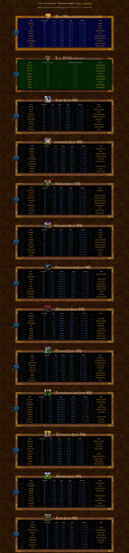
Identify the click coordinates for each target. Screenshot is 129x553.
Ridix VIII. (30, 65)
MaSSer (31, 35)
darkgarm (31, 488)
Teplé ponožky (100, 84)
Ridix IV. (29, 76)
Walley (31, 493)
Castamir (30, 289)
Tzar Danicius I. (32, 545)
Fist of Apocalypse (100, 200)
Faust (32, 372)
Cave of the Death (100, 43)
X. (101, 547)
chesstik (32, 129)
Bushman (32, 161)
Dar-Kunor (31, 114)
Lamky (100, 23)
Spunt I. (31, 419)
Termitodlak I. (31, 291)
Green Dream (101, 161)
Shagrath (32, 166)
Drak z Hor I (31, 190)
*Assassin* (30, 412)
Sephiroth (32, 294)
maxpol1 (31, 193)
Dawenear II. (31, 198)
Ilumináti (100, 73)
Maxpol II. (31, 23)
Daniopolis (31, 200)
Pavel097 (32, 485)
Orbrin (32, 338)
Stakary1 (30, 453)
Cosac (31, 330)
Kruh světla (101, 281)
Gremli (31, 505)
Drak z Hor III (32, 362)
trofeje (79, 3)
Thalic (31, 286)
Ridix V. (30, 73)
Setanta (32, 525)
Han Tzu (30, 443)
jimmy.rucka (30, 448)
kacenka (31, 126)
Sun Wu (29, 407)
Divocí (100, 33)
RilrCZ (30, 402)
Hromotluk (31, 116)
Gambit (31, 43)
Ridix (29, 84)
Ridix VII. (29, 68)
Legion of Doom (100, 210)
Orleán (101, 542)
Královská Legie (99, 126)
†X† (31, 284)
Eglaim (31, 328)
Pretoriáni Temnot (100, 38)
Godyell (31, 254)
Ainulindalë (100, 190)
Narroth (31, 109)
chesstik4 (32, 168)
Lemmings (101, 328)
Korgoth (31, 498)
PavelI (31, 208)
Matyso (30, 456)
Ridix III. (29, 79)
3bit (31, 28)
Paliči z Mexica (100, 45)
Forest (31, 495)
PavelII (33, 527)
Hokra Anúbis (101, 535)
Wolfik (30, 87)
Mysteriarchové (100, 30)
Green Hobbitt (100, 70)
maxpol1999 (30, 276)
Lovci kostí (100, 40)
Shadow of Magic (100, 35)
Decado (31, 318)
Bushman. (32, 171)
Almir (32, 547)
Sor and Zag (101, 407)
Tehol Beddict (31, 40)
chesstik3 (31, 503)
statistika (87, 3)
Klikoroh (32, 124)
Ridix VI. (29, 70)
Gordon (30, 451)
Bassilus (32, 542)
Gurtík (31, 25)
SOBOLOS (31, 315)
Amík (32, 360)
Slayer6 (30, 414)
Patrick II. (31, 33)
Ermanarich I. (31, 205)
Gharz (31, 203)
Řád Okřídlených (101, 286)
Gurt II (31, 111)
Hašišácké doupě (100, 500)
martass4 (30, 409)
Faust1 (32, 375)
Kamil (32, 357)
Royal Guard (101, 333)
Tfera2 (31, 333)
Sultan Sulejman (33, 530)
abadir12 (31, 30)
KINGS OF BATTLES (99, 116)
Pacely (31, 38)
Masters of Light (99, 124)
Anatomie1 (32, 370)
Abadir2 (31, 45)
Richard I (31, 213)
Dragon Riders (100, 213)
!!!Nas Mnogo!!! (100, 65)
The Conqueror (32, 163)
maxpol (32, 210)
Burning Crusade (99, 109)
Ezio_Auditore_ (32, 380)
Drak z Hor (32, 367)
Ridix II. (30, 81)
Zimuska (30, 106)
